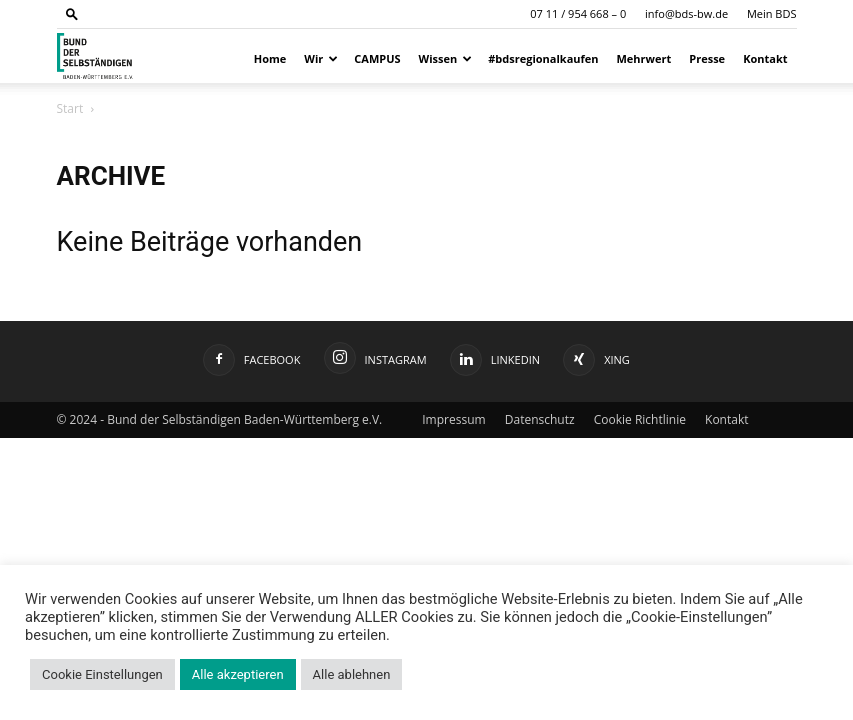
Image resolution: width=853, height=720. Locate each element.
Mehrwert (644, 58)
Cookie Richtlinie (640, 419)
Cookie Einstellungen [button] (102, 674)
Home (270, 58)
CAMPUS (377, 58)
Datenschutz (540, 419)
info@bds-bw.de (686, 13)
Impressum (453, 419)
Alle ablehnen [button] (352, 674)
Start (70, 108)
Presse (707, 58)
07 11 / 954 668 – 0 (578, 13)
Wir (321, 58)
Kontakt (765, 58)
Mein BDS (772, 13)
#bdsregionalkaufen (543, 58)
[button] (72, 13)
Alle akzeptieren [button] (238, 674)
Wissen (446, 58)
